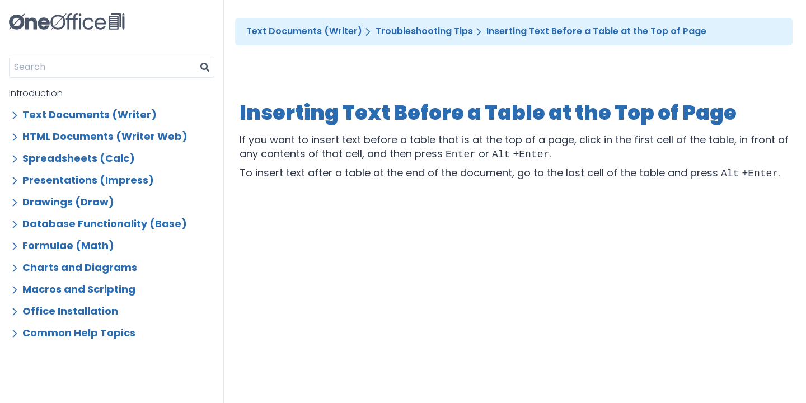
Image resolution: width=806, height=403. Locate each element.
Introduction (36, 93)
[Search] (103, 67)
